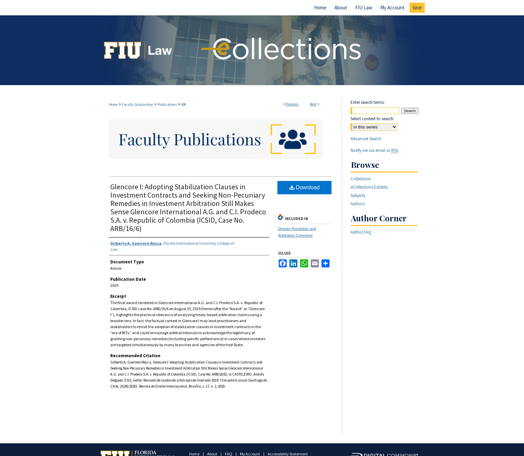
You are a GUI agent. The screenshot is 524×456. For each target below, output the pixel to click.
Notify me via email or (374, 150)
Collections (361, 179)
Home (113, 104)
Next (313, 104)
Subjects (358, 195)
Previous (291, 104)
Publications (167, 104)
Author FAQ (361, 232)
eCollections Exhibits (369, 187)
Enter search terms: (368, 102)
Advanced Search (366, 139)
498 (183, 104)
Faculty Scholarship (137, 104)
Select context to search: (372, 119)
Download (304, 187)
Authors (358, 204)
